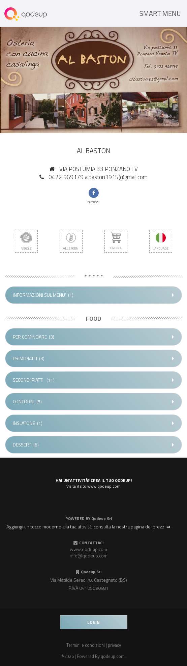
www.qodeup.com (88, 549)
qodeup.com (113, 656)
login (93, 622)
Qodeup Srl (101, 518)
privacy (114, 645)
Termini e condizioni (85, 645)
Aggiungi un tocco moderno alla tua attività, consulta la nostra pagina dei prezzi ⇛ (88, 526)
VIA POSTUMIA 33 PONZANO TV (98, 169)
